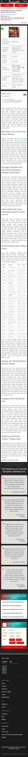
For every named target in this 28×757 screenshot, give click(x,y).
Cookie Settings (5, 697)
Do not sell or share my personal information (12, 734)
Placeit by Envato (15, 747)
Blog (3, 716)
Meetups (4, 719)
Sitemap (4, 737)
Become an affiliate (6, 691)
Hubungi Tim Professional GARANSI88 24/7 (14, 465)
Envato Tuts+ (22, 747)
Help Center (4, 704)
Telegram (19, 639)
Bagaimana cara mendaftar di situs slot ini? (13, 609)
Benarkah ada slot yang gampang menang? (13, 616)
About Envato (5, 726)
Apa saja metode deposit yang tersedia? (12, 613)
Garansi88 (11, 630)
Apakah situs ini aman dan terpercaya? (12, 605)
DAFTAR (21, 5)
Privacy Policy (5, 731)
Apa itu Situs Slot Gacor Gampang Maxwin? (13, 602)
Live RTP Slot (20, 643)
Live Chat (12, 639)
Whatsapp (12, 643)
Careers (3, 729)
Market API (4, 689)
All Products (12, 748)
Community (4, 713)
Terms (3, 683)
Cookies (4, 694)
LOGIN (7, 5)
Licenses (4, 686)
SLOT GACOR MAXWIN (6, 8)
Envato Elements (6, 747)
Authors (4, 707)
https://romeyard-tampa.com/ (14, 626)
